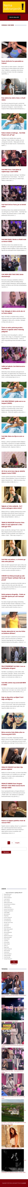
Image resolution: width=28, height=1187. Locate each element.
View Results (14, 964)
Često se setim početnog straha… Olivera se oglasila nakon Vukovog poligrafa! (12, 329)
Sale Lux (6, 945)
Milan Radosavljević (8, 929)
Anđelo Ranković (7, 907)
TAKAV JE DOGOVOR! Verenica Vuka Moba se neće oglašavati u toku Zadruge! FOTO (12, 524)
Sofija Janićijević (7, 955)
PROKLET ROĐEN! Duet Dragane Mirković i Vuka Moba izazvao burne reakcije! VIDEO (13, 785)
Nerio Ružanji (7, 950)
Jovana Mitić (6, 942)
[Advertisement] (14, 871)
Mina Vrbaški (7, 901)
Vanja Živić (6, 934)
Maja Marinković (7, 894)
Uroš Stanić (6, 924)
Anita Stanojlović (7, 953)
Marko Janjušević (8, 897)
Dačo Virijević (7, 944)
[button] (14, 17)
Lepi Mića (6, 940)
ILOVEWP (24, 1183)
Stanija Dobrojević (8, 959)
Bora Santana (7, 914)
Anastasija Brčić (7, 919)
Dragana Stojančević (8, 910)
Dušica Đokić (7, 939)
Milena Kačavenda (8, 902)
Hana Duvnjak (7, 957)
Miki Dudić (6, 925)
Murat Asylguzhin (8, 932)
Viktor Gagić (6, 930)
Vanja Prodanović (8, 949)
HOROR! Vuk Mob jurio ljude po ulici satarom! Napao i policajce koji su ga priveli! (13, 578)
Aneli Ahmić (6, 952)
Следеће (17, 842)
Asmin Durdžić (7, 896)
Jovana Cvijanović (8, 917)
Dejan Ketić (6, 947)
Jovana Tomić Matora (8, 909)
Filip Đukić (6, 915)
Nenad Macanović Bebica (9, 904)
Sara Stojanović (7, 927)
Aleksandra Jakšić (8, 937)
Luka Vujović (7, 899)
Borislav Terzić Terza (8, 922)
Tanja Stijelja (6, 912)
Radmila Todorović (8, 935)
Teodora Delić (7, 906)
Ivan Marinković (7, 920)
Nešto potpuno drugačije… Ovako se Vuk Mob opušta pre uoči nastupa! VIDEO (13, 596)
